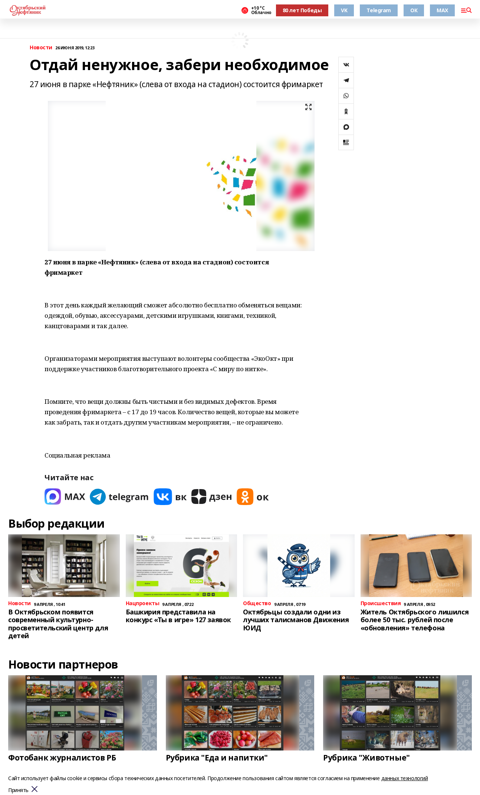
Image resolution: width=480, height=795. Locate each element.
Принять (18, 790)
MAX (442, 10)
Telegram (378, 10)
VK (344, 10)
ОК (413, 10)
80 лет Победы (302, 10)
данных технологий (404, 778)
